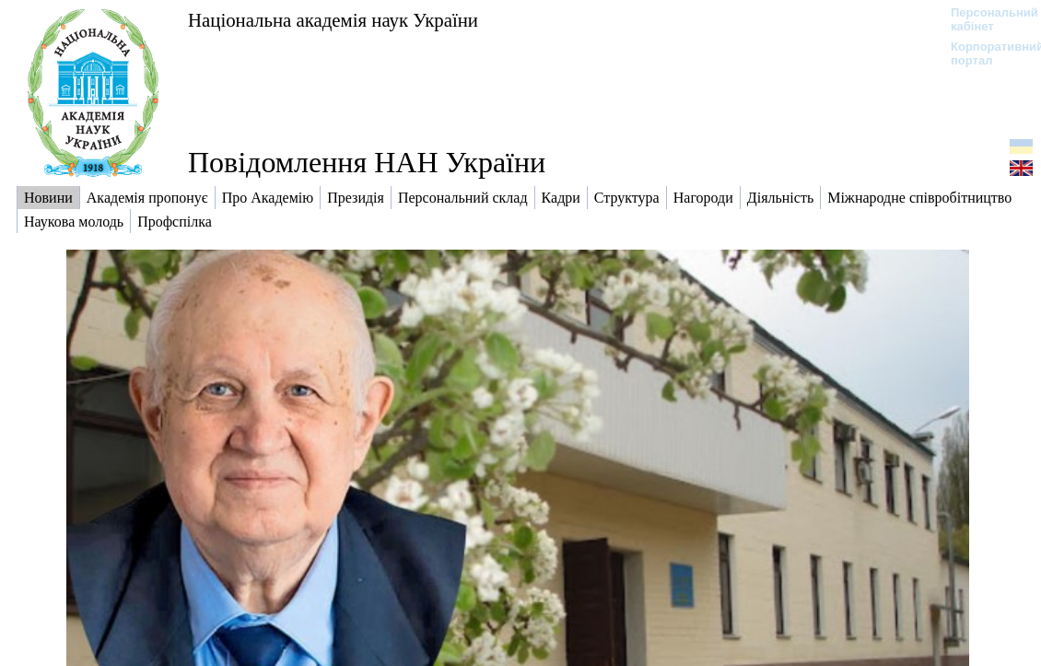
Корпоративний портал (985, 53)
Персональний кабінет (985, 19)
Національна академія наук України (333, 19)
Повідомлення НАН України (366, 162)
